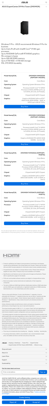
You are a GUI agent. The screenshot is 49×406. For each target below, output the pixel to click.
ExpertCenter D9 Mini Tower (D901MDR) (20, 345)
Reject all (13, 402)
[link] (24, 2)
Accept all (36, 402)
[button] (3, 2)
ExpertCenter (34, 343)
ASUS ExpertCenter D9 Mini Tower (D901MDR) (21, 7)
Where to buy (38, 345)
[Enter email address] (20, 372)
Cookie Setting (24, 398)
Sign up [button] (42, 372)
